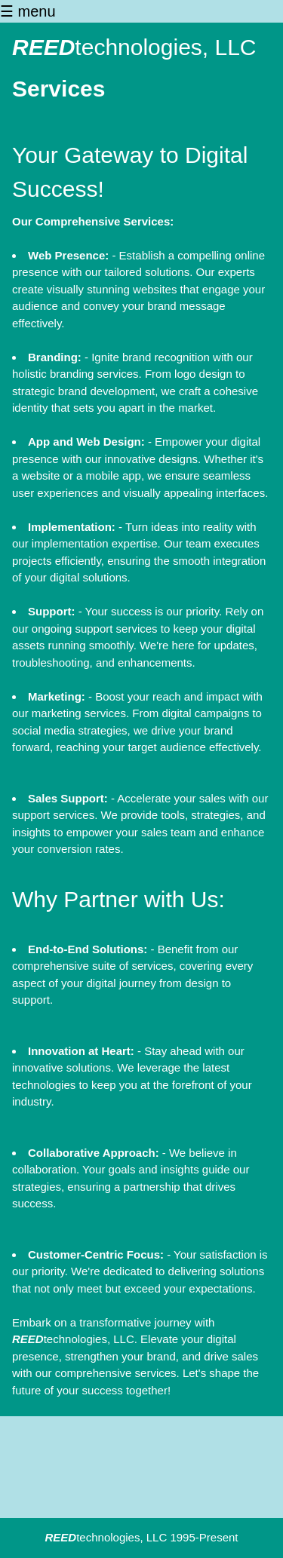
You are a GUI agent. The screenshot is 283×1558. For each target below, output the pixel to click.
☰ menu (28, 11)
